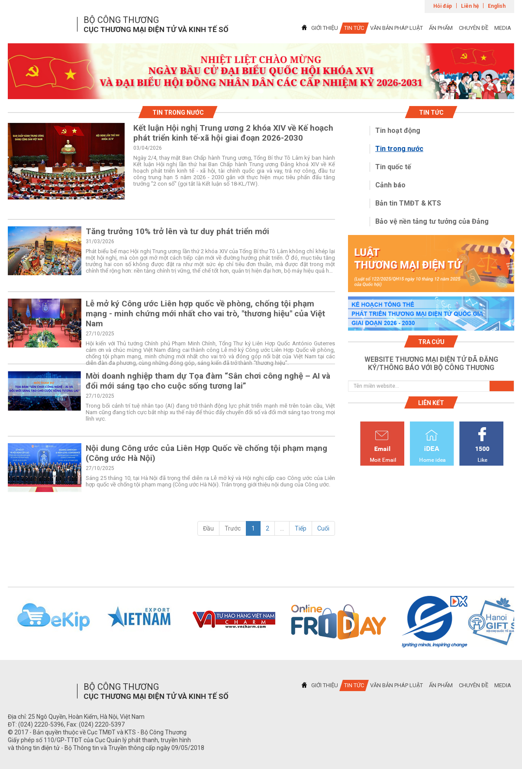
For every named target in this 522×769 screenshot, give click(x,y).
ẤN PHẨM (441, 28)
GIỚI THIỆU (324, 28)
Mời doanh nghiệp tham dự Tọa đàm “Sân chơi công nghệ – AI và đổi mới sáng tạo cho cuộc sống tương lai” (208, 381)
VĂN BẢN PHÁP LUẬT (396, 28)
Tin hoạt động (397, 130)
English (497, 6)
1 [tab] (261, 91)
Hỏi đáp (442, 6)
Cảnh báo (390, 185)
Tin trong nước (399, 149)
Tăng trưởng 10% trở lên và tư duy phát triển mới (177, 231)
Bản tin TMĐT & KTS (408, 203)
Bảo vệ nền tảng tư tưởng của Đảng (432, 221)
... (282, 528)
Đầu (208, 528)
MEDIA (502, 28)
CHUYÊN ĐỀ (473, 28)
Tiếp (300, 528)
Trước (233, 528)
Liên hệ (470, 6)
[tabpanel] (261, 71)
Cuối (323, 528)
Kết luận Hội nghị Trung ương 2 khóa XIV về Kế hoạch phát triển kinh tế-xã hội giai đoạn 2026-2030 (233, 133)
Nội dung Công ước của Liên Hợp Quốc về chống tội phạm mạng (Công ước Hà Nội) (206, 453)
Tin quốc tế (393, 167)
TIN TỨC (354, 28)
